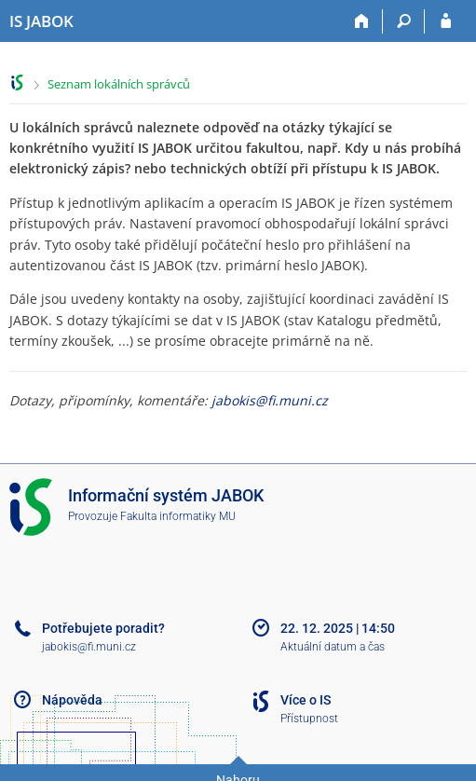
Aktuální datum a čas (332, 646)
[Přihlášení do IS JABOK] (446, 21)
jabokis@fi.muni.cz (269, 400)
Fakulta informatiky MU (178, 516)
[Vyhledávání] (404, 21)
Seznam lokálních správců (119, 83)
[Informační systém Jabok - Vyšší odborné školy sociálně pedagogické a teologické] (41, 21)
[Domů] (362, 21)
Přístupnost (309, 718)
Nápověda (72, 699)
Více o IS (305, 699)
